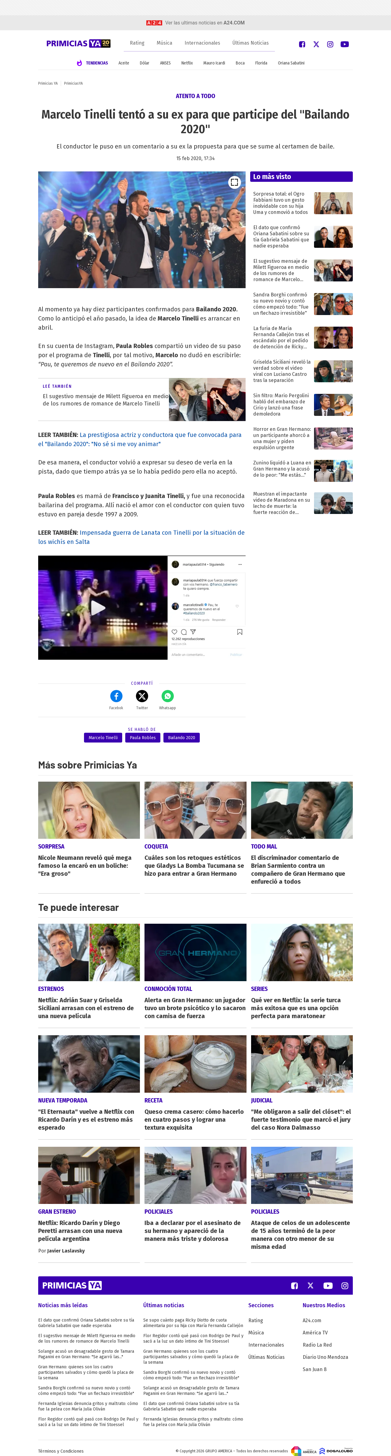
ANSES (165, 63)
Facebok (116, 700)
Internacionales (202, 43)
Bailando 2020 (181, 737)
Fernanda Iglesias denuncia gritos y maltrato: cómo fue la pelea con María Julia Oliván (88, 1400)
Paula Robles (143, 737)
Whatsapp (167, 700)
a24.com (234, 23)
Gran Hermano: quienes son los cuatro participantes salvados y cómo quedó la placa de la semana (86, 1366)
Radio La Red (317, 1338)
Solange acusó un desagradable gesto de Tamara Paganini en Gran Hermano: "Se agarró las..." (86, 1347)
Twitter (142, 700)
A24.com (312, 1314)
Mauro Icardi (214, 63)
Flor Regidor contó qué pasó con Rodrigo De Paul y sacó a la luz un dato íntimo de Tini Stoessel (88, 1415)
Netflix (187, 63)
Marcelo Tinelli (103, 737)
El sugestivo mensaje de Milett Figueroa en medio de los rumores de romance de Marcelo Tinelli (86, 1332)
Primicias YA (48, 83)
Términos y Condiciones (61, 1444)
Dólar (144, 63)
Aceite (124, 63)
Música (164, 43)
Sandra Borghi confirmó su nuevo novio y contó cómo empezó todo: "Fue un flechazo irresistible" (86, 1384)
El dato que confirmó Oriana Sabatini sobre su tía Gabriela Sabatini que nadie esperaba (86, 1316)
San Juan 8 (315, 1363)
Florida (261, 63)
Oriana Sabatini (291, 63)
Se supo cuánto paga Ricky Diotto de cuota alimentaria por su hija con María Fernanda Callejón (193, 1316)
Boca (240, 63)
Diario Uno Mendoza (325, 1351)
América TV (315, 1326)
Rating (137, 43)
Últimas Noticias (250, 43)
